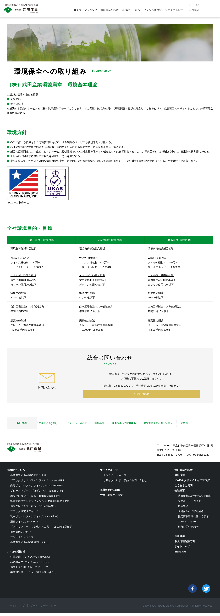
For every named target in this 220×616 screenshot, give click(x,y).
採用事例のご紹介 (20, 534)
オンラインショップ (85, 9)
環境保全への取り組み (146, 421)
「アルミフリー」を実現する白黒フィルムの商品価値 (41, 529)
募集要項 (121, 421)
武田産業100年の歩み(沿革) (63, 421)
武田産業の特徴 (110, 9)
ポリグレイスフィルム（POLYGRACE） (33, 508)
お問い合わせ (141, 394)
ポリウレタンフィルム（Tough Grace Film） (36, 498)
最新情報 (179, 478)
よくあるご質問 (183, 488)
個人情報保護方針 (184, 544)
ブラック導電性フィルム (24, 514)
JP (190, 4)
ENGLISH (180, 554)
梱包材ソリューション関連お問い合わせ (33, 575)
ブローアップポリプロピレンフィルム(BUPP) (36, 493)
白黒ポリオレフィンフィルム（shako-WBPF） (37, 488)
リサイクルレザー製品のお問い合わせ (125, 483)
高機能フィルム (131, 9)
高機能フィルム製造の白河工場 (28, 478)
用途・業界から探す (111, 497)
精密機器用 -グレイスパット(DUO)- (30, 564)
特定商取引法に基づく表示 (181, 421)
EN (197, 4)
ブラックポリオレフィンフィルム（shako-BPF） (38, 483)
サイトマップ (182, 549)
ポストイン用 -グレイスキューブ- (29, 569)
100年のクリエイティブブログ (192, 483)
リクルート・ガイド (97, 421)
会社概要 (194, 9)
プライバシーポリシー (43, 608)
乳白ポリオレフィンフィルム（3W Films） (35, 519)
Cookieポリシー (187, 524)
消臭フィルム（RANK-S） (25, 524)
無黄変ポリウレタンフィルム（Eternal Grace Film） (40, 503)
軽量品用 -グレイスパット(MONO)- (30, 559)
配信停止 (53, 428)
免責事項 (179, 539)
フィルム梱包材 (153, 9)
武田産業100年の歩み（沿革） (195, 498)
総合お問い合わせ (188, 529)
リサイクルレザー (175, 9)
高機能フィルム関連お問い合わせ (29, 545)
